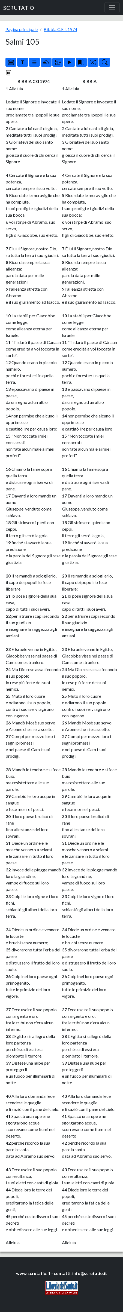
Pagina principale (21, 29)
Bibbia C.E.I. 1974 (60, 29)
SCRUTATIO (18, 7)
